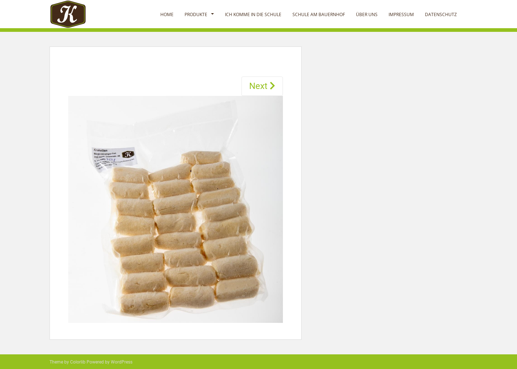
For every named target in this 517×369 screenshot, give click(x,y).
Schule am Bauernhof (318, 14)
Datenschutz (441, 14)
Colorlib (77, 362)
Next (262, 86)
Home (167, 14)
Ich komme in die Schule (253, 14)
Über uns (367, 14)
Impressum (401, 14)
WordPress (121, 362)
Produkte (196, 14)
